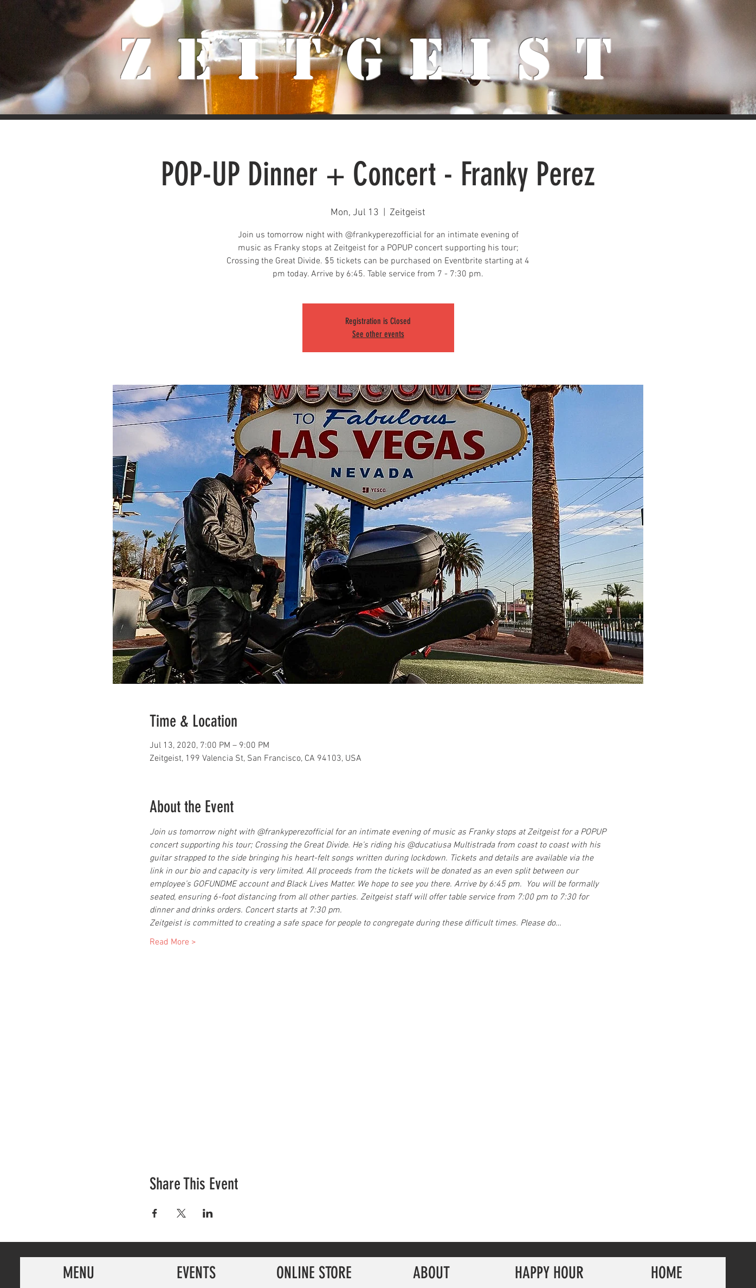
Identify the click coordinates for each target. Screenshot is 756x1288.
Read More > (173, 942)
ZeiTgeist (378, 59)
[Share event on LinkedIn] (208, 1213)
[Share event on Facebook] (155, 1213)
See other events (378, 334)
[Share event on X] (181, 1213)
